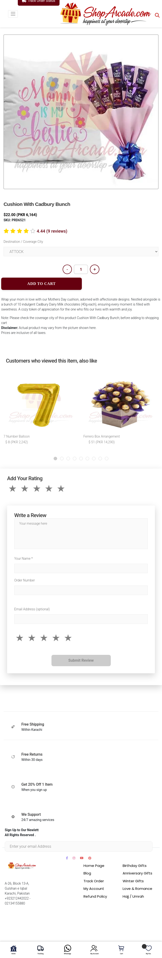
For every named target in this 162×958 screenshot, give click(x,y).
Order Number (24, 580)
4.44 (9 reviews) (52, 231)
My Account (93, 888)
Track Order (93, 880)
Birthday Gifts (135, 865)
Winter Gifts (133, 880)
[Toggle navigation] (13, 14)
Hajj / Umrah (133, 896)
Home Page (93, 865)
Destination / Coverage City (23, 242)
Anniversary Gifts (137, 873)
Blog (87, 873)
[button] (55, 458)
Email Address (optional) (32, 609)
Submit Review (81, 660)
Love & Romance (137, 888)
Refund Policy (95, 896)
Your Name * (23, 558)
